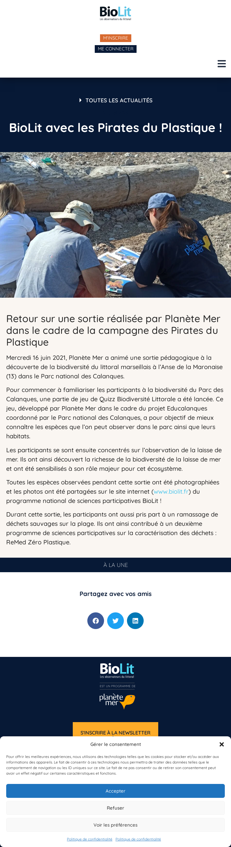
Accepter (115, 791)
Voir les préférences (115, 825)
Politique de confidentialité (89, 839)
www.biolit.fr (171, 491)
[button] (222, 744)
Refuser (115, 808)
